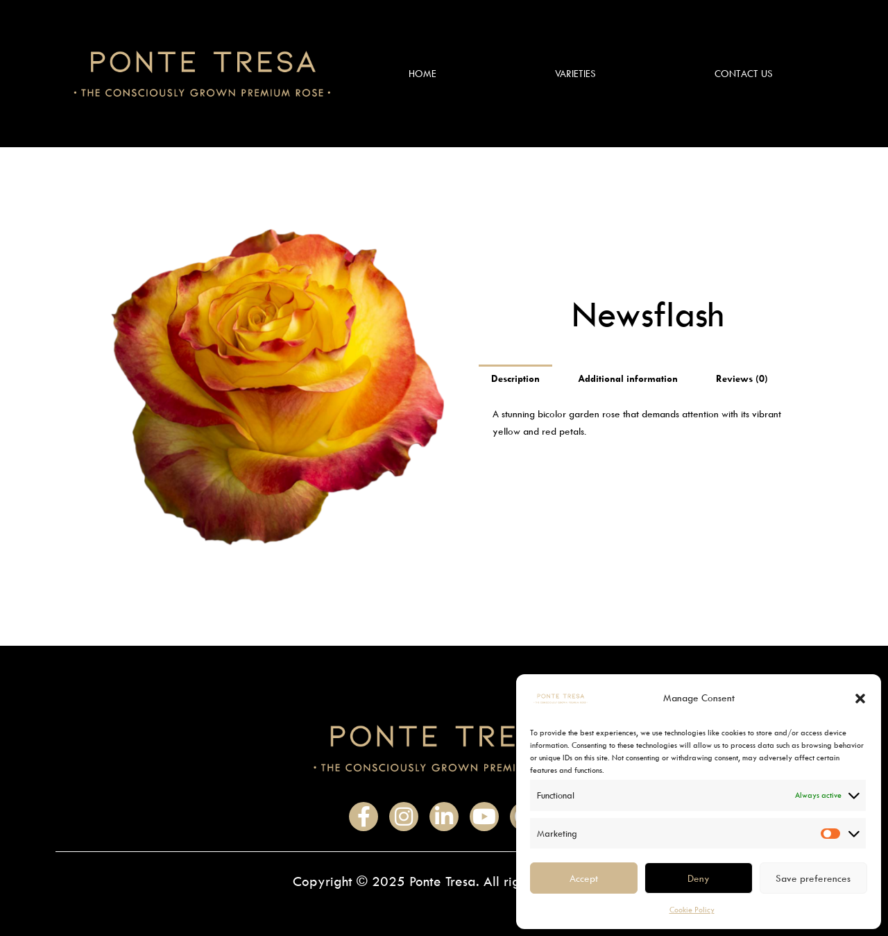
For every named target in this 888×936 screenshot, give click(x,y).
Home (422, 73)
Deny (699, 878)
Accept (584, 878)
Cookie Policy (692, 909)
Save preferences (813, 878)
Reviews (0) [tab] (742, 378)
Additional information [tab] (628, 378)
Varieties (575, 73)
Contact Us (744, 73)
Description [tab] (515, 378)
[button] (860, 698)
